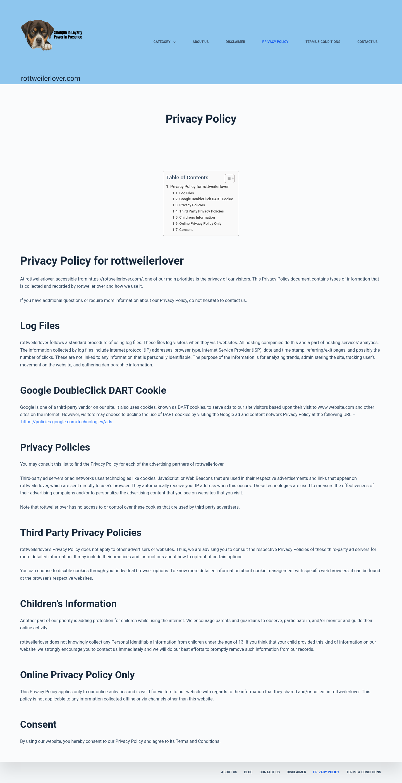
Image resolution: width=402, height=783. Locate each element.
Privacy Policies (192, 205)
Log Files (186, 193)
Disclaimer (235, 42)
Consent (186, 230)
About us (201, 42)
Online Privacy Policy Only (200, 223)
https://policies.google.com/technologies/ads (66, 421)
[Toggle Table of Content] (227, 178)
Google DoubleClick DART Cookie (206, 199)
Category (166, 42)
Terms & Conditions (323, 42)
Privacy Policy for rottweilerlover (199, 186)
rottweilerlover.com (50, 78)
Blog (248, 772)
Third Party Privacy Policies (201, 211)
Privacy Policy (275, 42)
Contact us (367, 42)
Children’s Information (197, 217)
